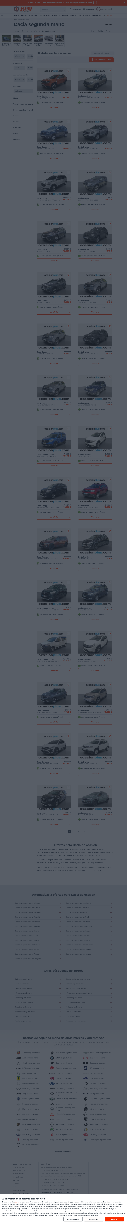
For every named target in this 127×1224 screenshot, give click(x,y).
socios (17, 1202)
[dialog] (63, 1209)
